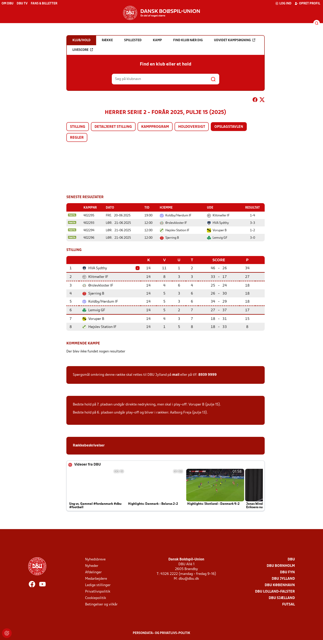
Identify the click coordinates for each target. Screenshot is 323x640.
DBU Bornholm (281, 565)
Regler (77, 137)
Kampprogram (155, 127)
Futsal (288, 604)
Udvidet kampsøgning (234, 40)
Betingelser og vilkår (101, 604)
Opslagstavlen (228, 127)
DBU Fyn (287, 572)
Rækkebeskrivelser (89, 445)
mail (175, 374)
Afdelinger (93, 572)
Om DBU (7, 3)
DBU (291, 559)
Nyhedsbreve (95, 559)
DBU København (280, 585)
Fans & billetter (44, 3)
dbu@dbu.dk (189, 578)
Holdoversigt (191, 127)
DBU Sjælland (282, 597)
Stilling (77, 127)
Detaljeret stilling (113, 127)
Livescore (82, 49)
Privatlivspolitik (97, 591)
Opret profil (307, 3)
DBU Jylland (283, 578)
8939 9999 (207, 374)
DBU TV (22, 3)
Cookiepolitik (95, 597)
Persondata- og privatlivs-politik (161, 632)
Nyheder (91, 565)
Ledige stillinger (98, 585)
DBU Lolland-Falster (275, 591)
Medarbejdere (96, 578)
